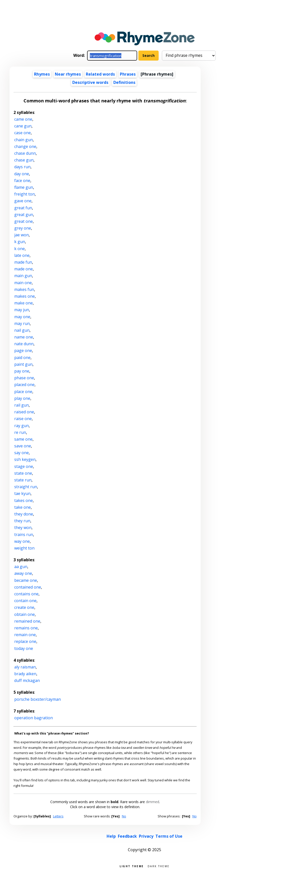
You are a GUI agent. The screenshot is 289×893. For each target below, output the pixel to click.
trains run (23, 534)
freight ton (24, 194)
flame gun (23, 187)
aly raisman (25, 667)
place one (23, 391)
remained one (27, 621)
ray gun (21, 425)
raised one (24, 412)
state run (23, 480)
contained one (27, 587)
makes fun (24, 289)
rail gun (21, 405)
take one (22, 507)
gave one (23, 201)
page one (23, 350)
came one (23, 119)
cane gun (23, 126)
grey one (22, 228)
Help (111, 836)
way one (22, 541)
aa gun (20, 566)
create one (24, 607)
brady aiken (25, 673)
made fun (23, 262)
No (124, 816)
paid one (22, 357)
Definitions (124, 82)
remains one (26, 628)
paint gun (23, 364)
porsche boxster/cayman (37, 699)
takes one (23, 500)
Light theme (132, 865)
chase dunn (25, 153)
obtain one (24, 614)
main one (23, 282)
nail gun (22, 330)
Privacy (146, 836)
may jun (21, 309)
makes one (24, 296)
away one (23, 573)
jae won (21, 235)
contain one (25, 600)
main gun (23, 275)
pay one (21, 371)
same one (23, 439)
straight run (25, 486)
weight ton (24, 548)
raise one (23, 418)
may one (22, 316)
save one (22, 446)
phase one (24, 378)
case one (22, 132)
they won (23, 527)
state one (23, 473)
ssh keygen (25, 459)
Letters (58, 816)
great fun (23, 208)
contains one (26, 594)
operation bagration (33, 718)
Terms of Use (168, 836)
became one (25, 580)
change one (25, 146)
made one (23, 269)
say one (21, 452)
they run (22, 520)
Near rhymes (68, 74)
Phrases (128, 74)
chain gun (23, 139)
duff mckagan (27, 680)
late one (22, 255)
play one (22, 398)
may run (22, 323)
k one (19, 248)
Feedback (127, 836)
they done (23, 514)
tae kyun (22, 493)
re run (20, 432)
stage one (23, 466)
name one (23, 337)
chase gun (24, 160)
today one (23, 648)
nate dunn (24, 343)
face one (22, 180)
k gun (19, 241)
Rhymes (42, 74)
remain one (25, 634)
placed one (24, 384)
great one (23, 221)
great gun (23, 214)
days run (22, 166)
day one (21, 173)
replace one (25, 641)
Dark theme (158, 865)
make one (23, 303)
